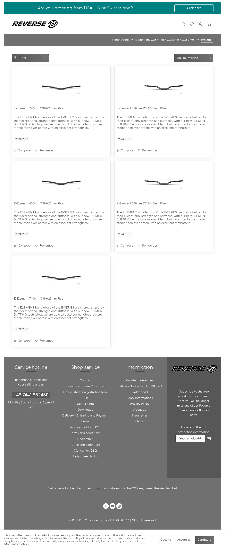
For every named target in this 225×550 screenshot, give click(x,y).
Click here (194, 8)
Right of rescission (85, 456)
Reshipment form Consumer (85, 386)
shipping (98, 488)
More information (16, 544)
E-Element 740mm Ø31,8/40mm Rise (141, 203)
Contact (85, 380)
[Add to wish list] (45, 150)
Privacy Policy (139, 403)
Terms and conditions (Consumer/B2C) (85, 447)
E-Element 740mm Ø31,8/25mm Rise (38, 298)
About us (139, 409)
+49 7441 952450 (31, 395)
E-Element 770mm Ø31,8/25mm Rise (38, 108)
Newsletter (139, 415)
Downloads (85, 409)
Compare (22, 150)
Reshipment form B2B (85, 427)
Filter (20, 57)
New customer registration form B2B (85, 395)
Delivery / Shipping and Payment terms (85, 418)
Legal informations (140, 398)
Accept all (184, 539)
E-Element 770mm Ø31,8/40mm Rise (141, 108)
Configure (204, 539)
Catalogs (139, 421)
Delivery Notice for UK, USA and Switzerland (139, 389)
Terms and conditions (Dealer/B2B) (85, 436)
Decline (165, 539)
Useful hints (85, 403)
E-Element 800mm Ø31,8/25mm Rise (38, 203)
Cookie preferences (139, 380)
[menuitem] (175, 24)
